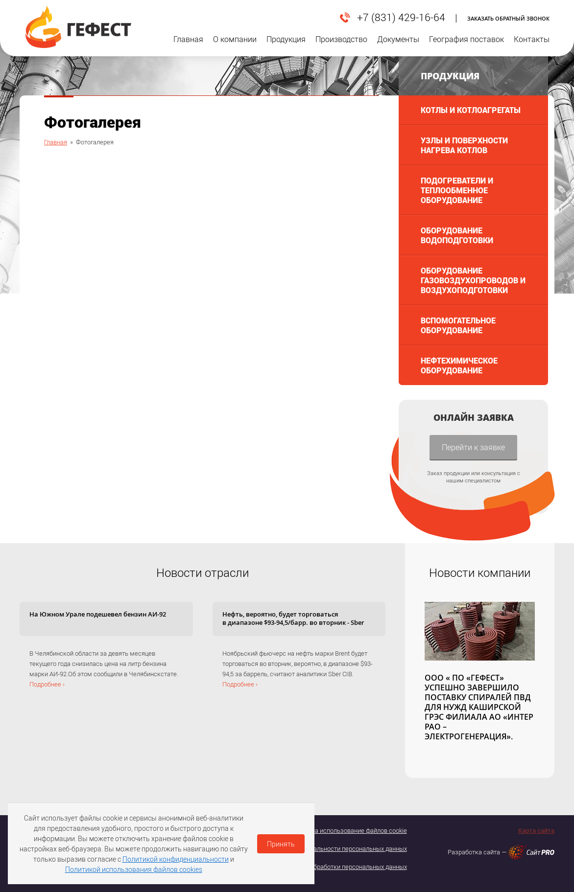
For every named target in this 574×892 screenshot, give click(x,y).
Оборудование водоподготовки (457, 235)
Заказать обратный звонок (508, 18)
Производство (341, 45)
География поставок (466, 45)
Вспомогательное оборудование (458, 325)
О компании (235, 45)
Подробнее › (47, 684)
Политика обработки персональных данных (344, 866)
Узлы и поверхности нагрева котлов (464, 145)
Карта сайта (536, 830)
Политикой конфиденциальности (175, 859)
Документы (398, 45)
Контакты (532, 45)
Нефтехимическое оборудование (459, 365)
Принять (281, 843)
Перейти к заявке (473, 447)
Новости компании (479, 572)
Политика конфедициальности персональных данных (329, 848)
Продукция (286, 45)
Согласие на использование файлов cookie (345, 830)
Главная (188, 45)
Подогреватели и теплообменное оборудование (457, 190)
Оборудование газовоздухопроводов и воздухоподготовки (473, 280)
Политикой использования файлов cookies (133, 869)
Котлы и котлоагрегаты (471, 110)
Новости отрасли (202, 572)
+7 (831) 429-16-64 (401, 17)
